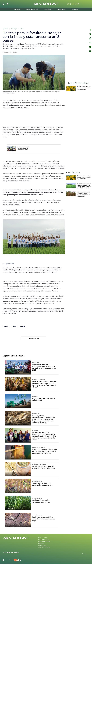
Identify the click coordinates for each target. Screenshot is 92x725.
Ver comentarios (34, 338)
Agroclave (5, 28)
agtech (22, 28)
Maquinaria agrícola (32, 9)
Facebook (73, 3)
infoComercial (42, 545)
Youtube (78, 3)
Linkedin (75, 3)
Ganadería (17, 9)
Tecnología (74, 9)
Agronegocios (61, 9)
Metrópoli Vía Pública (44, 547)
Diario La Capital (42, 537)
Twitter (68, 3)
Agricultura (47, 9)
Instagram (70, 3)
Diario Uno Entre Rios (44, 541)
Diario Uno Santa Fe (43, 539)
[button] (4, 4)
